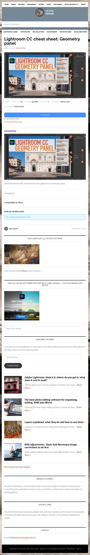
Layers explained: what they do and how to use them (54, 422)
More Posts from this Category (17, 467)
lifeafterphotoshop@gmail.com (22, 538)
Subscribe (13, 365)
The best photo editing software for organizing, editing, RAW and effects (51, 401)
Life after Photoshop (45, 12)
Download (45, 115)
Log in (78, 549)
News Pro (43, 549)
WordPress (70, 549)
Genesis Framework (57, 549)
